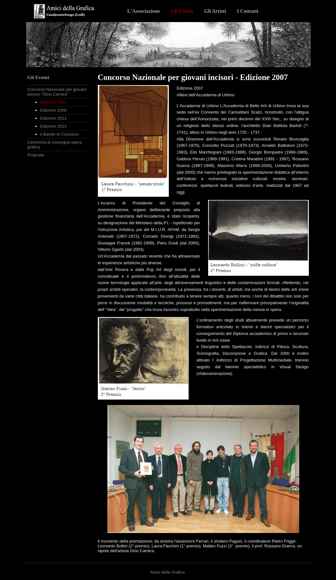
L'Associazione (143, 11)
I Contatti (247, 11)
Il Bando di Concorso (59, 134)
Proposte (35, 155)
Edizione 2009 (53, 110)
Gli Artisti (215, 11)
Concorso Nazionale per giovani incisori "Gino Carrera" (56, 92)
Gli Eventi (182, 11)
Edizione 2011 (53, 118)
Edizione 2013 (53, 126)
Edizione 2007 (53, 102)
